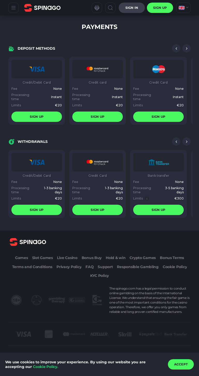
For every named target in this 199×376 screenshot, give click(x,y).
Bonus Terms (172, 257)
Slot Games (42, 257)
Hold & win (115, 257)
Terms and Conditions (32, 266)
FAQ (90, 266)
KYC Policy (99, 275)
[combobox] (183, 8)
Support (105, 266)
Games (21, 257)
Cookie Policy (175, 266)
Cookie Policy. (45, 366)
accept (181, 364)
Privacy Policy (68, 266)
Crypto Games (143, 257)
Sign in (131, 8)
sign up (160, 8)
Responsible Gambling (137, 266)
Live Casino (67, 257)
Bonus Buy (92, 257)
